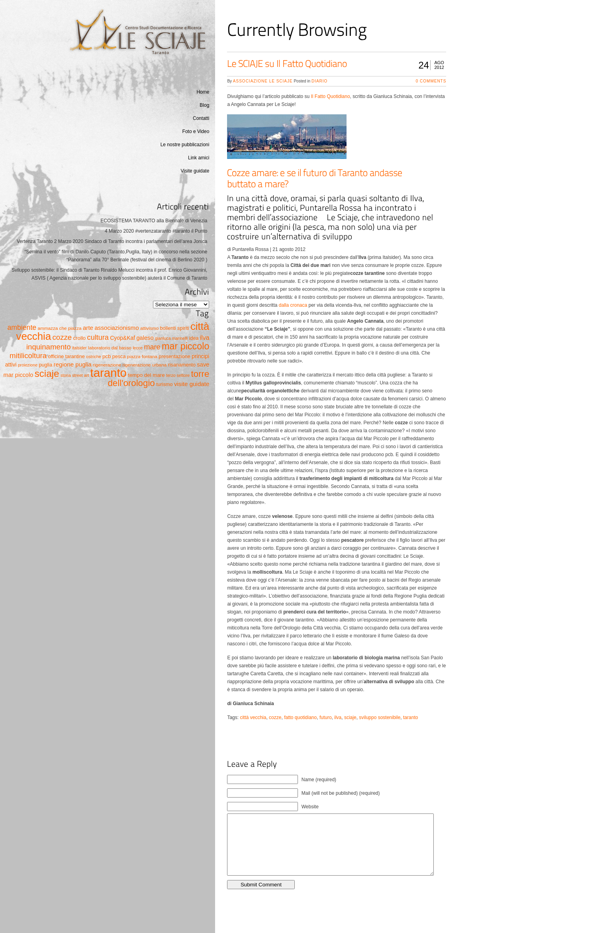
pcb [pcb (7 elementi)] (106, 356)
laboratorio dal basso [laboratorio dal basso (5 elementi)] (109, 347)
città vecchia (253, 717)
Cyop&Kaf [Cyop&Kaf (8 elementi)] (122, 338)
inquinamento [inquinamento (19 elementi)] (48, 347)
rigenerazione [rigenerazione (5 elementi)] (107, 364)
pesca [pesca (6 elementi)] (119, 356)
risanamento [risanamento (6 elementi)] (182, 365)
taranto (410, 717)
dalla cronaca (293, 305)
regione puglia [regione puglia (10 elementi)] (73, 364)
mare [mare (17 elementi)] (152, 347)
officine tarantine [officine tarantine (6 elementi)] (66, 356)
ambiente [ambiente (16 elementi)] (21, 327)
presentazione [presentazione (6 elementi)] (174, 356)
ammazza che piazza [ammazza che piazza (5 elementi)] (59, 328)
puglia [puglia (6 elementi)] (45, 365)
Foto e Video (196, 131)
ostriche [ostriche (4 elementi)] (93, 356)
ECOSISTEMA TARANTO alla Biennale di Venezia (153, 220)
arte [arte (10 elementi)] (88, 327)
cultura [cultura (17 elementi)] (98, 337)
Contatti (201, 118)
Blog (204, 105)
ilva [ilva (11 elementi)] (205, 337)
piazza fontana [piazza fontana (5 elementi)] (142, 356)
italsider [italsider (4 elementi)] (79, 347)
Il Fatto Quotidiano (330, 96)
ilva (337, 717)
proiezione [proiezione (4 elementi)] (27, 365)
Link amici (198, 158)
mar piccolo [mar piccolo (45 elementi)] (185, 346)
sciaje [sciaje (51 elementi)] (47, 373)
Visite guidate (195, 171)
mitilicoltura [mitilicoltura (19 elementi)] (28, 355)
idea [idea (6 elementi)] (194, 338)
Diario (319, 81)
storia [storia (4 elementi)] (66, 375)
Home (202, 92)
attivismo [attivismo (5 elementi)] (149, 328)
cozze (275, 717)
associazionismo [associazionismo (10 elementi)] (116, 327)
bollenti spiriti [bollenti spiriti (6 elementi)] (174, 328)
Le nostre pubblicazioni (185, 144)
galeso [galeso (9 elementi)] (144, 338)
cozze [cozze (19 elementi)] (62, 337)
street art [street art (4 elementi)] (80, 375)
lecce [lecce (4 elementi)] (138, 347)
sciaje (350, 717)
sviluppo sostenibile (379, 717)
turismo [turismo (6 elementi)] (164, 384)
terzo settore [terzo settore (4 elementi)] (178, 375)
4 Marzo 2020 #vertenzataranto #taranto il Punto (156, 231)
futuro (325, 717)
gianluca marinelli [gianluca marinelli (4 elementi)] (171, 338)
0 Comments (431, 81)
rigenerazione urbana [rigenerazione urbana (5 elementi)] (144, 364)
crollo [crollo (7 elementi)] (79, 338)
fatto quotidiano (300, 717)
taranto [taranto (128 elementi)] (108, 372)
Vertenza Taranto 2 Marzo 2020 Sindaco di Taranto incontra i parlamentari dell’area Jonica (112, 241)
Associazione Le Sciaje (263, 81)
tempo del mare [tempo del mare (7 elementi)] (146, 375)
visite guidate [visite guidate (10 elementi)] (191, 383)
